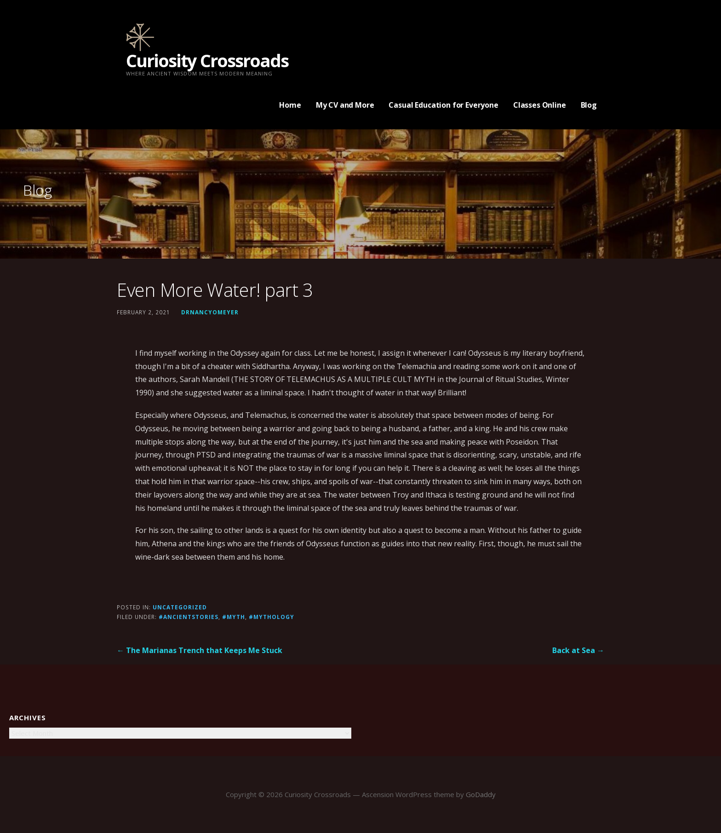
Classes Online (539, 105)
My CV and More (345, 105)
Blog (589, 105)
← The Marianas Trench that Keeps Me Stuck (199, 650)
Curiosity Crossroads (207, 60)
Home (290, 105)
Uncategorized (180, 607)
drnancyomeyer (210, 312)
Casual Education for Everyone (443, 105)
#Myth (233, 616)
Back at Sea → (578, 650)
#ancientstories (188, 616)
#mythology (271, 616)
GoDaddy (481, 794)
